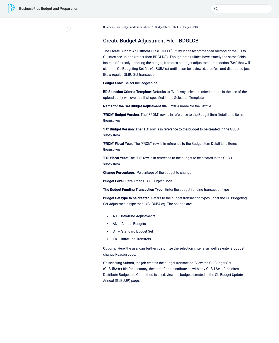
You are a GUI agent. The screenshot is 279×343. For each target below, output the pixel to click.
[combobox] (241, 9)
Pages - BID (190, 27)
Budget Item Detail (166, 27)
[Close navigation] (67, 28)
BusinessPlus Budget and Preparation (48, 9)
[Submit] (216, 8)
